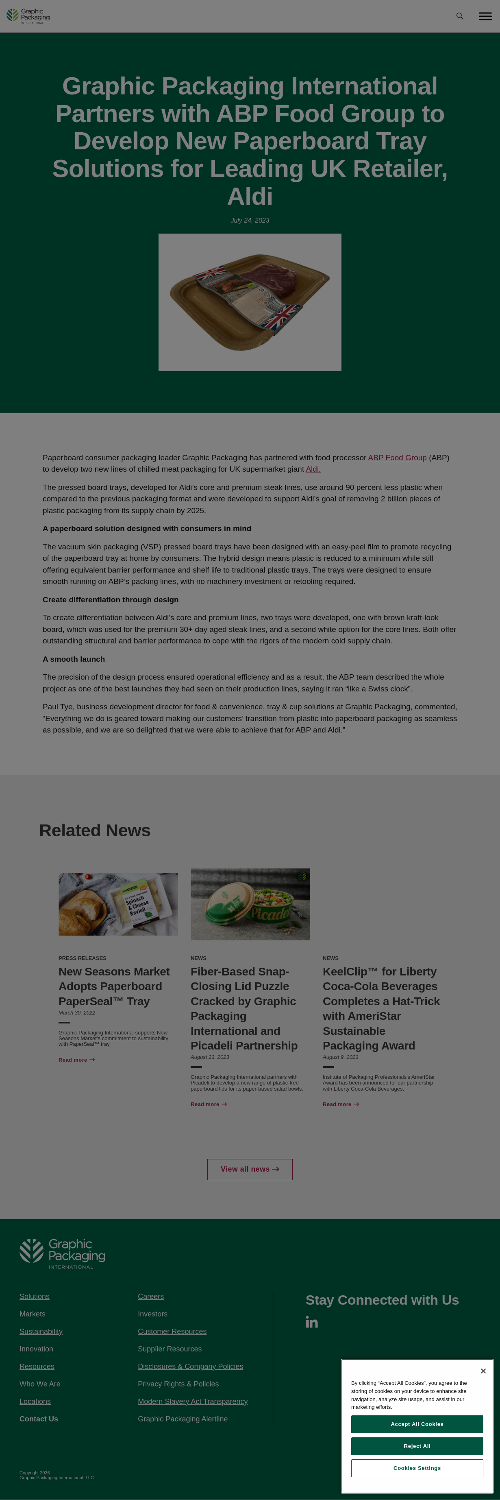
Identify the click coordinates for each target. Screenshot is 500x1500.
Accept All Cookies (417, 1424)
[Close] (483, 1371)
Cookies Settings (417, 1468)
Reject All (417, 1446)
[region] (417, 1426)
